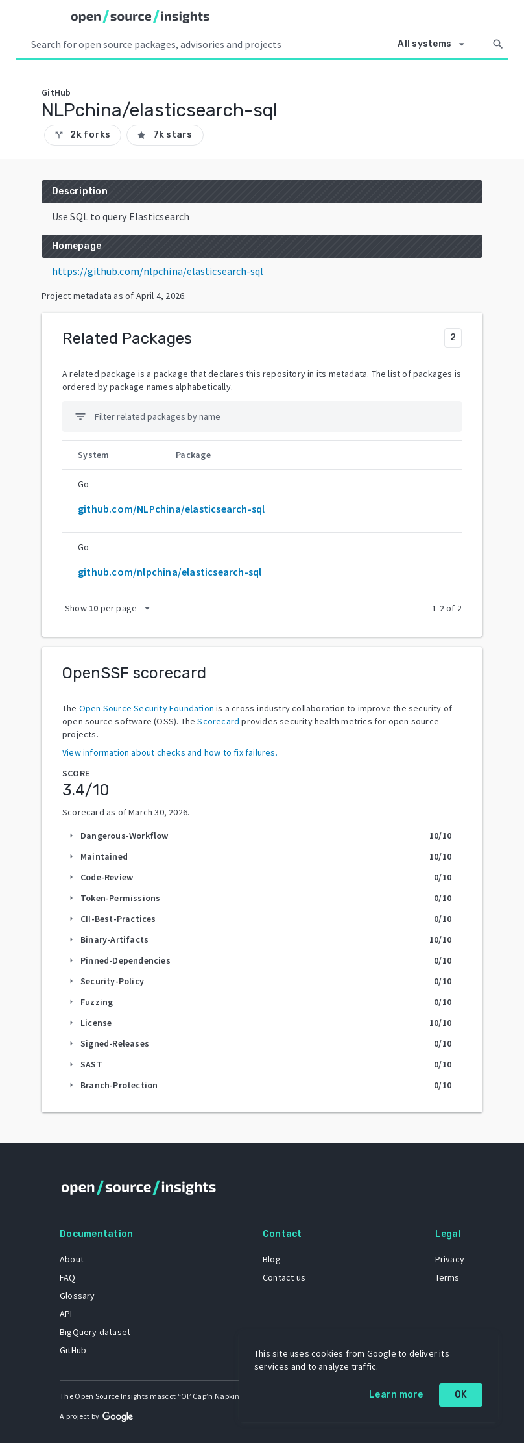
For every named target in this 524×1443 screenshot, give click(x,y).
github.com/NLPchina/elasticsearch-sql (171, 508)
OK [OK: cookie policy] (461, 1394)
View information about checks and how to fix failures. (170, 752)
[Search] (498, 44)
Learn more (396, 1394)
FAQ (68, 1277)
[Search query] (206, 44)
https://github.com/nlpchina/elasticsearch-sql (158, 270)
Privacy (449, 1259)
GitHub (73, 1350)
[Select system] (434, 44)
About (72, 1259)
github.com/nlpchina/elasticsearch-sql (169, 571)
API (66, 1314)
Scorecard (218, 721)
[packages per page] (111, 608)
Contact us (284, 1277)
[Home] (140, 16)
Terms (447, 1277)
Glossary (77, 1295)
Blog (272, 1259)
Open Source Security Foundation (146, 708)
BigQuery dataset (95, 1332)
